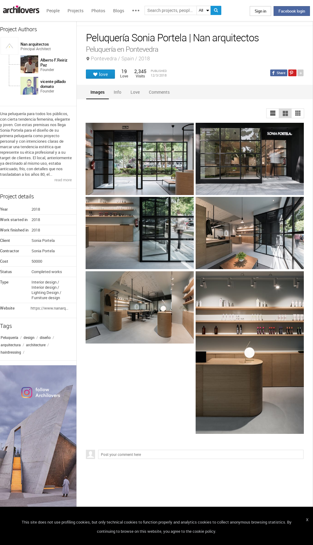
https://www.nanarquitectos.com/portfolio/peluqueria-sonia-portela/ (50, 308)
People (53, 10)
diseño (45, 337)
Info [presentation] (117, 92)
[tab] (97, 92)
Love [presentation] (135, 92)
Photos (98, 10)
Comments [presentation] (161, 92)
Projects (75, 10)
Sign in (260, 11)
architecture (36, 344)
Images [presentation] (97, 92)
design (29, 337)
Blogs (118, 10)
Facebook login (291, 11)
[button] (272, 113)
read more (63, 179)
